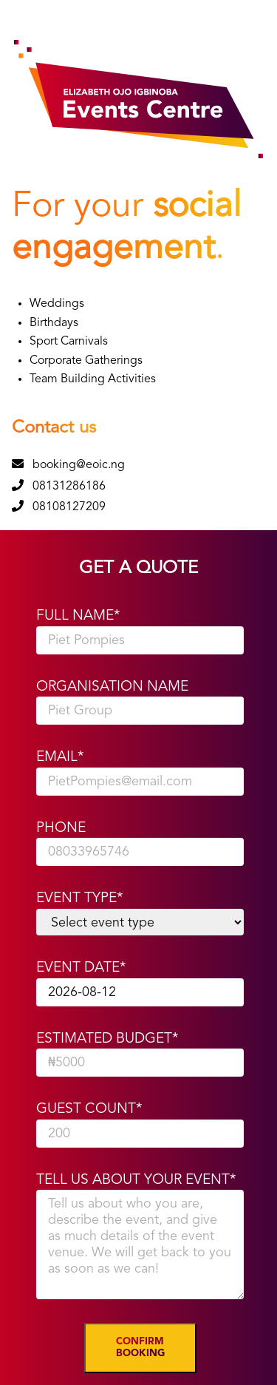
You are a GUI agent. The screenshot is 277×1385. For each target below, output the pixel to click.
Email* (60, 757)
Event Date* (81, 968)
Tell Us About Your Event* (136, 1180)
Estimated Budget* (107, 1039)
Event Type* (79, 898)
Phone (61, 828)
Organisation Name (112, 687)
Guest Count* (89, 1109)
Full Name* (78, 616)
